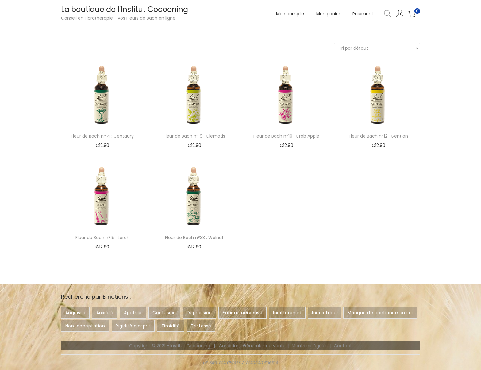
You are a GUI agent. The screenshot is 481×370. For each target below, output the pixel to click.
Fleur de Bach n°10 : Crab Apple (286, 136)
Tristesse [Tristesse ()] (201, 326)
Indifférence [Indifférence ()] (287, 313)
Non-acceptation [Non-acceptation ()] (85, 326)
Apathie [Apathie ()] (133, 313)
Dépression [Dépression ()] (199, 313)
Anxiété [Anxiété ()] (105, 313)
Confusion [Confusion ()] (164, 313)
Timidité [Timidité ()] (170, 326)
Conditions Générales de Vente (252, 346)
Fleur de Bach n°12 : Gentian (378, 136)
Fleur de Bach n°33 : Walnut (194, 238)
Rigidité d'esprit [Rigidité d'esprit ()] (133, 326)
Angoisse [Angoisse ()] (75, 313)
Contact (343, 346)
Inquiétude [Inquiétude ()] (324, 313)
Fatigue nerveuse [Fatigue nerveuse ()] (242, 313)
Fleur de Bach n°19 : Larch (102, 238)
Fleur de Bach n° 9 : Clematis (194, 136)
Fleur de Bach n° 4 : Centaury (102, 136)
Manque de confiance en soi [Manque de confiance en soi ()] (380, 313)
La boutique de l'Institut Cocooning (124, 9)
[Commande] (377, 48)
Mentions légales (310, 346)
